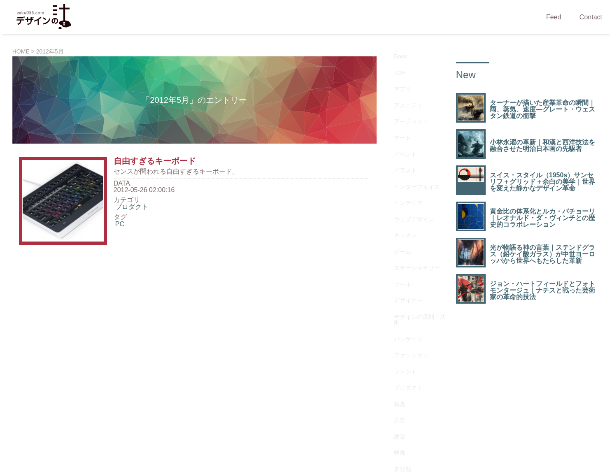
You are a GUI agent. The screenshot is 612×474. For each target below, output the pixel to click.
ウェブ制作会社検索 (453, 430)
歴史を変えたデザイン (417, 320)
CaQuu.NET (102, 430)
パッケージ (404, 227)
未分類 (398, 306)
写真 (394, 267)
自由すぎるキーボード (155, 160)
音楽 (394, 372)
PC (119, 224)
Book (395, 53)
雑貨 (394, 362)
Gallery (398, 382)
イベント (401, 112)
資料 (394, 352)
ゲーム (398, 171)
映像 (394, 296)
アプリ (398, 73)
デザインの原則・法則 (417, 214)
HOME (21, 51)
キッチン (401, 161)
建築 (394, 286)
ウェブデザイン (411, 152)
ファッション (408, 237)
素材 (394, 342)
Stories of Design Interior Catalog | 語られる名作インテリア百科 (324, 430)
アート (398, 102)
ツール (398, 191)
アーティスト (408, 92)
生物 (394, 333)
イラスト (401, 122)
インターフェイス (414, 132)
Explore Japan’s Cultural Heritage (174, 430)
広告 (394, 277)
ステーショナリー (414, 181)
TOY (395, 63)
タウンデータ (508, 430)
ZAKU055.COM (322, 457)
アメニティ (404, 82)
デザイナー (404, 201)
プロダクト (131, 206)
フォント (401, 247)
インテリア (404, 142)
